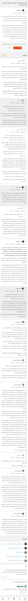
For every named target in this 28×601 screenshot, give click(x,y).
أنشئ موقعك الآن (23, 593)
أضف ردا (17, 63)
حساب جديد (18, 48)
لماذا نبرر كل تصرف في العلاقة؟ (16, 548)
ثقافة (22, 13)
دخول (9, 48)
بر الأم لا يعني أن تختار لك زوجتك (15, 560)
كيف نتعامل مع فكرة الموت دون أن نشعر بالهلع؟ (12, 544)
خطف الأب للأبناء (19, 552)
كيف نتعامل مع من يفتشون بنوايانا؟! (15, 556)
